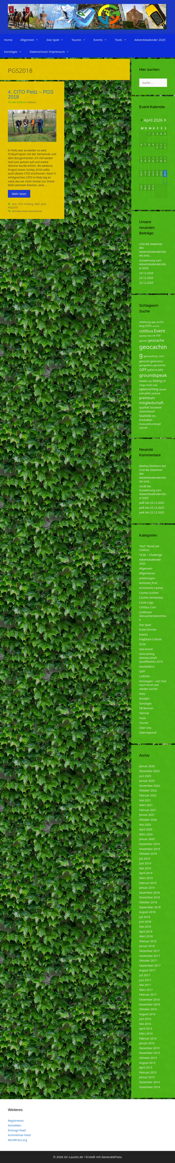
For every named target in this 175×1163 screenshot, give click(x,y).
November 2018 (149, 897)
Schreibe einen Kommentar (27, 211)
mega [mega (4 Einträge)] (142, 385)
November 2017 (149, 956)
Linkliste (144, 676)
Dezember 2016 (149, 999)
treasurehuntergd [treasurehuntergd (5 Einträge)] (150, 424)
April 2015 (145, 1067)
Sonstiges (15, 52)
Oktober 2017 (148, 960)
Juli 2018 (144, 917)
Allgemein (31, 40)
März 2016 (146, 1033)
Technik (144, 713)
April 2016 (145, 1028)
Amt (14, 204)
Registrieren (16, 1120)
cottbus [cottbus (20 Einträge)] (146, 331)
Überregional (147, 732)
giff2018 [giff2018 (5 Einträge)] (152, 370)
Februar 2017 (148, 994)
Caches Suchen (149, 593)
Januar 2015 (147, 1077)
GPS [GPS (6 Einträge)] (160, 370)
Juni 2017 (145, 980)
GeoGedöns (146, 666)
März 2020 (146, 834)
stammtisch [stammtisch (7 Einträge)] (147, 411)
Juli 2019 (144, 858)
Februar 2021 (148, 810)
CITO (20, 204)
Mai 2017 (145, 985)
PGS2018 (13, 207)
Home (8, 40)
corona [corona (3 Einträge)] (155, 326)
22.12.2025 (146, 283)
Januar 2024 (147, 781)
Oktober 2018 (148, 902)
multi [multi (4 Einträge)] (149, 385)
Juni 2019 (145, 863)
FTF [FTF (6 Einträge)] (158, 336)
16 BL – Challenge (150, 555)
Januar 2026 (147, 766)
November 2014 (149, 1087)
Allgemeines (147, 573)
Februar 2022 (148, 795)
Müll (37, 204)
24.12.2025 (146, 273)
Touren (80, 40)
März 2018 (146, 936)
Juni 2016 (145, 1019)
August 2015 (147, 1063)
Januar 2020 (147, 839)
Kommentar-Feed (19, 1135)
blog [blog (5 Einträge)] (142, 326)
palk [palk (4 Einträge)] (141, 393)
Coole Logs (146, 602)
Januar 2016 (147, 1043)
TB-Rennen (146, 708)
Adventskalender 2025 (150, 40)
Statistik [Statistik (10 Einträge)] (145, 415)
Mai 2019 (145, 868)
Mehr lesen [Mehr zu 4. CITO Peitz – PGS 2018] (19, 194)
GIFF (142, 671)
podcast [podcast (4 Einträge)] (155, 393)
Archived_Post (148, 583)
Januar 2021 (147, 815)
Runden (144, 698)
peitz (43, 204)
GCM (142, 644)
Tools (123, 40)
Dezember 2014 (149, 1082)
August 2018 (147, 912)
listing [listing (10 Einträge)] (157, 380)
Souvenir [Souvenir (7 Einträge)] (156, 407)
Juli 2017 (144, 975)
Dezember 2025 (149, 771)
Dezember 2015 (149, 1048)
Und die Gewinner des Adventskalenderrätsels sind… (152, 250)
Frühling (28, 204)
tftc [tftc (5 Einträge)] (154, 416)
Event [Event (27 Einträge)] (159, 331)
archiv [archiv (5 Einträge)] (160, 322)
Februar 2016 (148, 1038)
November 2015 (149, 1053)
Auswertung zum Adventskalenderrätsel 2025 (152, 264)
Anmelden (14, 1125)
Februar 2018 (148, 941)
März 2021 (146, 805)
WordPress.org (17, 1140)
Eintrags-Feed (17, 1130)
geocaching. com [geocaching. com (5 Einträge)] (153, 356)
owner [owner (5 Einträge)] (162, 389)
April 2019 (145, 873)
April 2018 (145, 931)
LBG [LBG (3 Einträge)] (150, 381)
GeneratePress (111, 1157)
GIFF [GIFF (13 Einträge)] (143, 369)
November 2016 (149, 1004)
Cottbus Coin (147, 607)
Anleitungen (147, 578)
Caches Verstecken (151, 597)
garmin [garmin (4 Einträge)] (143, 340)
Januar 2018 (147, 946)
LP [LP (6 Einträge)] (164, 381)
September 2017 (150, 965)
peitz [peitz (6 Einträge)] (148, 393)
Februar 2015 (148, 1072)
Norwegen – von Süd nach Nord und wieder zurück (152, 685)
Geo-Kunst (146, 649)
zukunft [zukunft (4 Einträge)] (143, 427)
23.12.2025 (146, 278)
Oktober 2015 (148, 1058)
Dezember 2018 (149, 892)
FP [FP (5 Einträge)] (153, 336)
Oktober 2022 (148, 790)
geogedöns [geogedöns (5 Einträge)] (146, 365)
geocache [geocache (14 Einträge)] (156, 340)
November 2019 (149, 849)
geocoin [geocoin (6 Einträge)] (144, 361)
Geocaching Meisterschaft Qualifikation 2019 (151, 657)
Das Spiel (56, 40)
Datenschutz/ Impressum (51, 52)
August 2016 (147, 1014)
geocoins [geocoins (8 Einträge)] (156, 361)
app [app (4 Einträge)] (153, 322)
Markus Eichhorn (150, 466)
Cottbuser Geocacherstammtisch (152, 616)
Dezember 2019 (149, 844)
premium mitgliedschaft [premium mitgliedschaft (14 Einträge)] (151, 400)
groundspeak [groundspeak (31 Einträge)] (153, 375)
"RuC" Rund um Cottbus (149, 548)
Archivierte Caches (151, 588)
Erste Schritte (147, 629)
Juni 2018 (145, 921)
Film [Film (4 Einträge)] (149, 336)
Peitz (142, 694)
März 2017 (146, 990)
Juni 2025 (145, 776)
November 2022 (149, 786)
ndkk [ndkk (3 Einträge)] (155, 385)
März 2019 (146, 878)
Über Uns (145, 728)
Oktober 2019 (148, 854)
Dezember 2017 (149, 951)
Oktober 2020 (148, 820)
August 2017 (147, 970)
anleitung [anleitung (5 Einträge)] (145, 322)
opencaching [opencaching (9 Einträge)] (148, 389)
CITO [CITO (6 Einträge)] (148, 326)
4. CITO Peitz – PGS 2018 (30, 94)
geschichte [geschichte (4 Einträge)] (159, 365)
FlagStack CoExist (150, 639)
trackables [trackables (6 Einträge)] (145, 420)
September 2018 (150, 907)
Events (102, 40)
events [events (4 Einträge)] (143, 336)
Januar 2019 (147, 887)
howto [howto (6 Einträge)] (143, 381)
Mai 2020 (145, 824)
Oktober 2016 (148, 1009)
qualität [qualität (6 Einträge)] (144, 407)
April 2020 (145, 829)
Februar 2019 (148, 883)
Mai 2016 (145, 1024)
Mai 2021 (145, 800)
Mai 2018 (145, 926)
